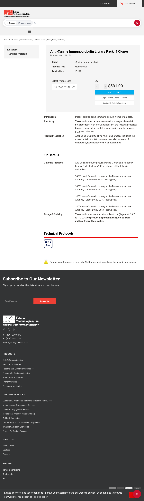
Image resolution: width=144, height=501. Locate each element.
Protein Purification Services (15, 431)
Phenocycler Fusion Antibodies (16, 373)
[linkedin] (14, 329)
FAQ (4, 478)
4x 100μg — (64, 86)
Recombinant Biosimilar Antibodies (18, 369)
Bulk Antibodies (13, 360)
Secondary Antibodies (12, 386)
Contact (6, 450)
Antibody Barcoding (11, 418)
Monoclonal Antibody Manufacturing (19, 414)
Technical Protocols (17, 54)
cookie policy (41, 496)
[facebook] (4, 329)
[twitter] (9, 329)
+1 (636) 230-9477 (12, 334)
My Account (104, 4)
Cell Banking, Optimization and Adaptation (21, 422)
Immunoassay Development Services (19, 405)
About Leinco (8, 445)
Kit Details (12, 49)
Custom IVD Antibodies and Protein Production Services (27, 401)
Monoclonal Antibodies (13, 377)
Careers (6, 454)
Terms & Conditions (11, 470)
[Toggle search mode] (18, 23)
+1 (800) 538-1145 (12, 338)
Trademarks (8, 474)
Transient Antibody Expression (16, 427)
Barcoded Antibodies (12, 364)
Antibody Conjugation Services (16, 409)
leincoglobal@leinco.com (15, 342)
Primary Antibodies (11, 382)
